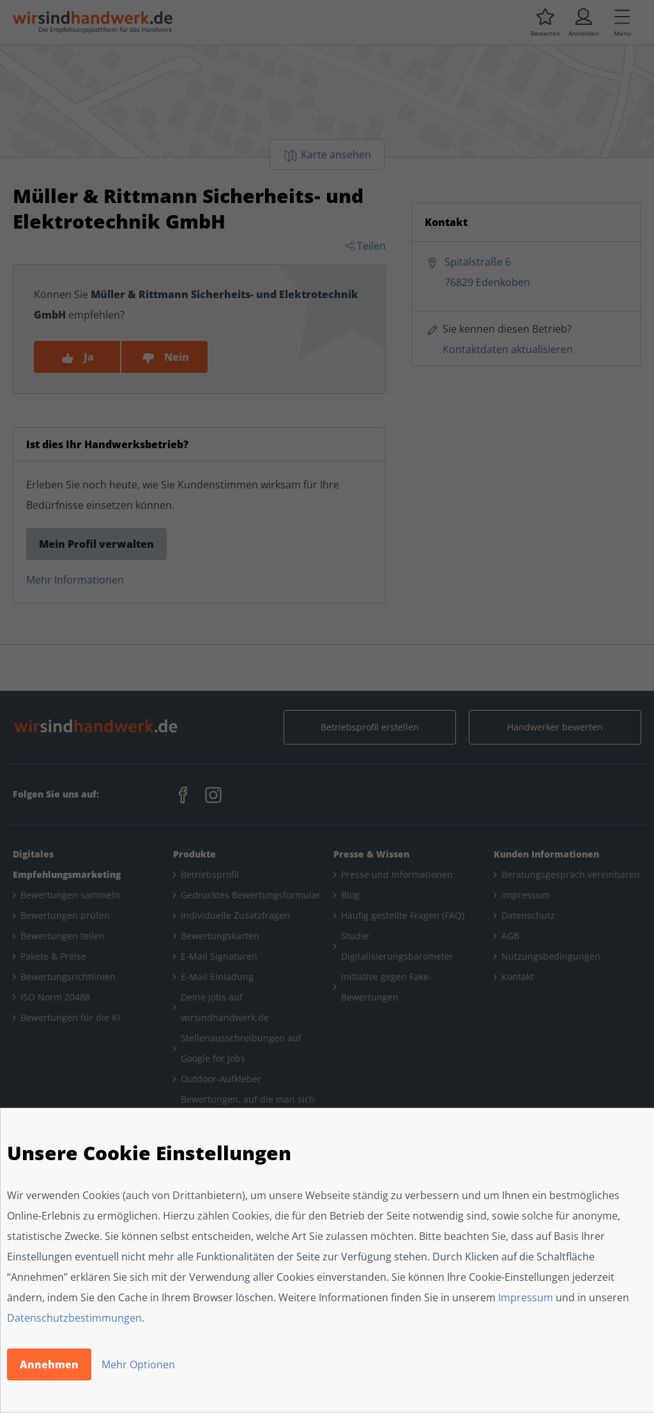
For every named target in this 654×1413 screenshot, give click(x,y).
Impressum (525, 1297)
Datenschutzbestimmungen (74, 1318)
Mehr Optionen (138, 1364)
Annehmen (49, 1364)
